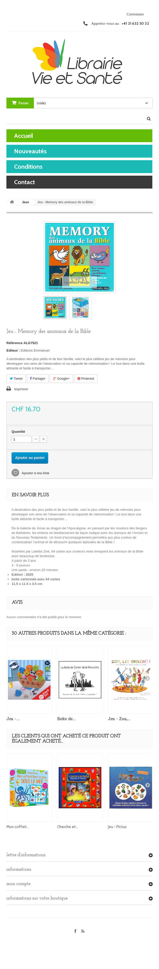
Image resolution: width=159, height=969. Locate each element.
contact (24, 182)
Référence (14, 343)
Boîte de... (66, 718)
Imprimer (21, 389)
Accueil (23, 135)
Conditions (28, 166)
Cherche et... (67, 826)
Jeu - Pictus (117, 826)
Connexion (135, 14)
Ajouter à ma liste (35, 473)
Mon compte (18, 883)
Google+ (61, 378)
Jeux (25, 202)
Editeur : (13, 350)
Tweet (16, 378)
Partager (37, 378)
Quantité (18, 432)
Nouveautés (30, 151)
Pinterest (85, 378)
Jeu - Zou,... (119, 718)
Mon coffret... (17, 826)
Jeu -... (12, 718)
